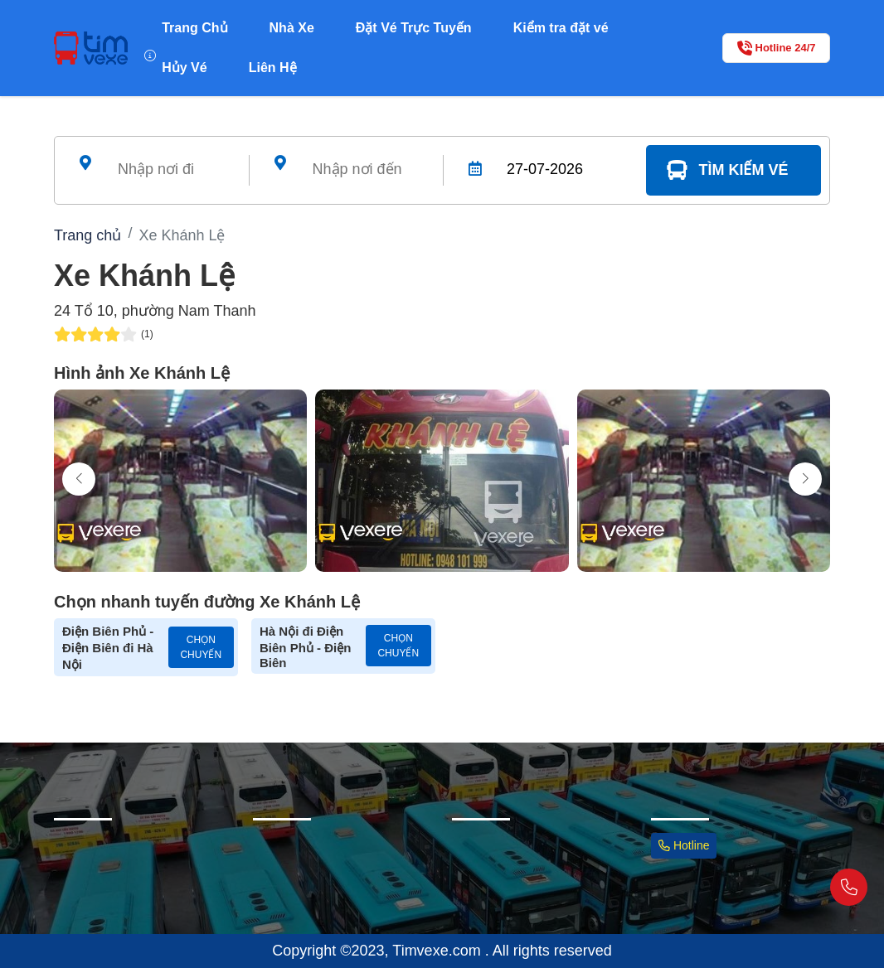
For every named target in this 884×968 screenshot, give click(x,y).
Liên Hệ (273, 67)
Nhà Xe (292, 28)
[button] (805, 479)
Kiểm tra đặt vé (561, 28)
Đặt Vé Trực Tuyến (414, 28)
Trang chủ (87, 235)
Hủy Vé (184, 67)
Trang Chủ (194, 28)
